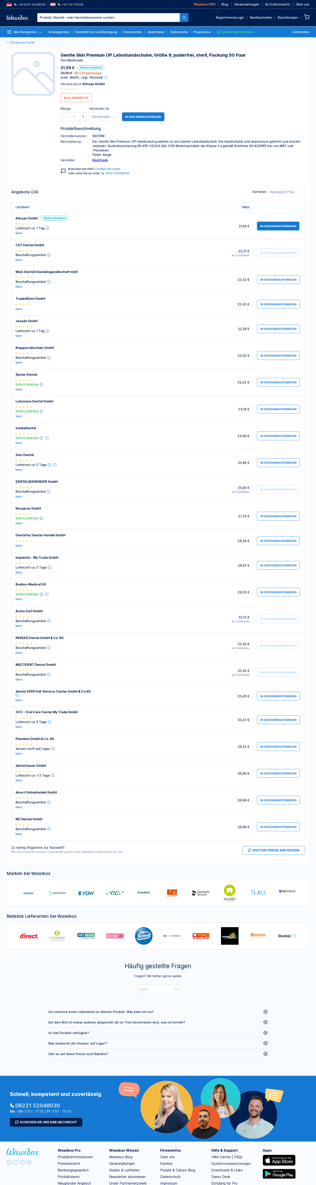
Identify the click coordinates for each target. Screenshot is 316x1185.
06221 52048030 (115, 173)
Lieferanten (300, 32)
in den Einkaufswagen (143, 116)
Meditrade (100, 160)
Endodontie (179, 32)
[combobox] (113, 17)
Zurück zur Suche (20, 42)
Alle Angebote (76, 97)
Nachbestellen (261, 17)
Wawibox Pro (69, 1150)
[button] (64, 117)
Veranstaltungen (246, 4)
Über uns (302, 4)
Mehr (19, 233)
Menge (66, 108)
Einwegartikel (59, 32)
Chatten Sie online (107, 169)
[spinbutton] (74, 117)
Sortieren (259, 192)
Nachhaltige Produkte (235, 32)
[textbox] (108, 17)
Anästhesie (156, 32)
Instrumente (132, 32)
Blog (224, 4)
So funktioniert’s (277, 4)
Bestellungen (288, 17)
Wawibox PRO (204, 4)
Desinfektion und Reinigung (96, 32)
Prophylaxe (202, 32)
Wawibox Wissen (124, 1150)
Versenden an (99, 108)
